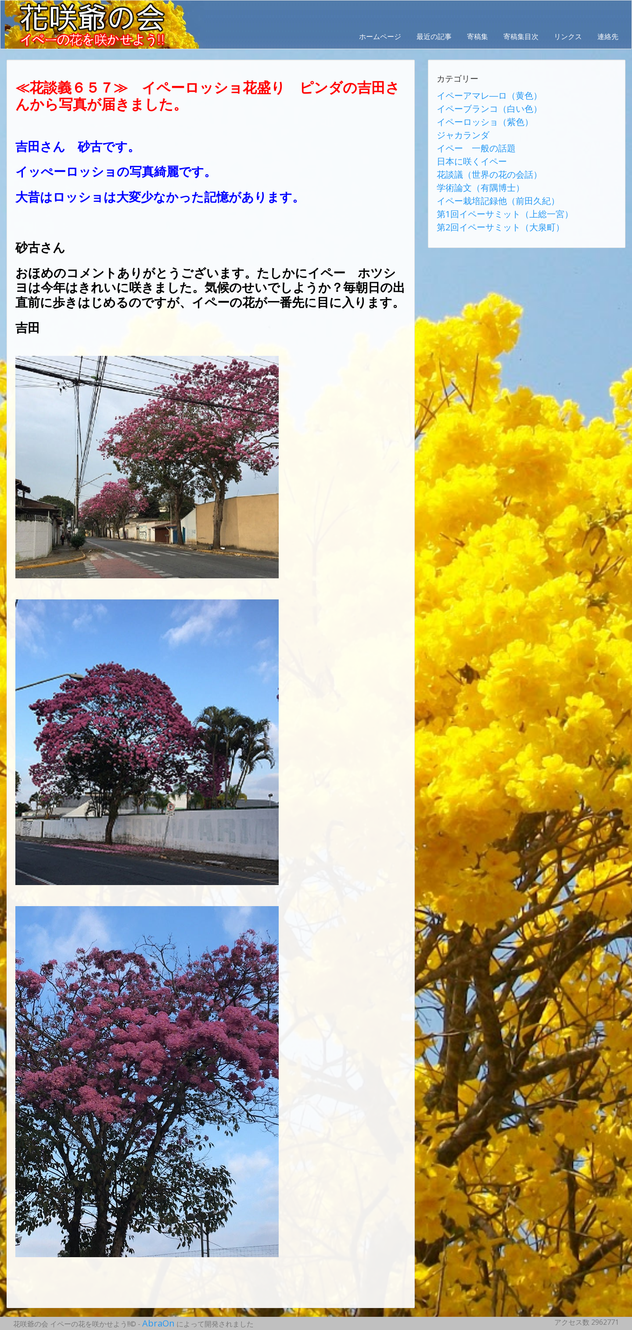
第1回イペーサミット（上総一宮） (491, 189)
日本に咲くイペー (465, 147)
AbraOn (155, 1322)
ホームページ (380, 36)
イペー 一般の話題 (468, 136)
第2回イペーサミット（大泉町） (488, 199)
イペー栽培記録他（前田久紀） (486, 178)
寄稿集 (477, 36)
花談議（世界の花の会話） (479, 157)
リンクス (568, 36)
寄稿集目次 (521, 36)
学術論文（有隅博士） (472, 168)
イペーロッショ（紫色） (475, 115)
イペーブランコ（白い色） (479, 105)
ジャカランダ (458, 126)
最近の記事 (434, 36)
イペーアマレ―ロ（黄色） (479, 94)
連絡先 (607, 36)
